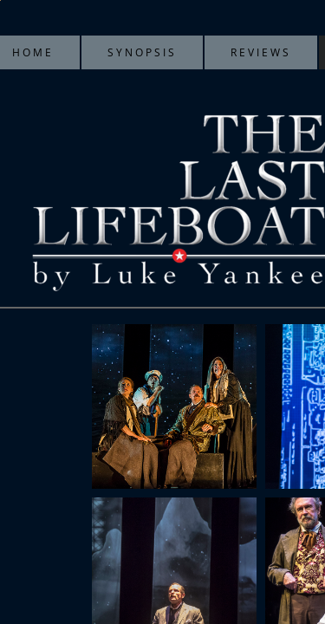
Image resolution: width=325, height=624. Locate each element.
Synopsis (142, 52)
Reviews (261, 52)
